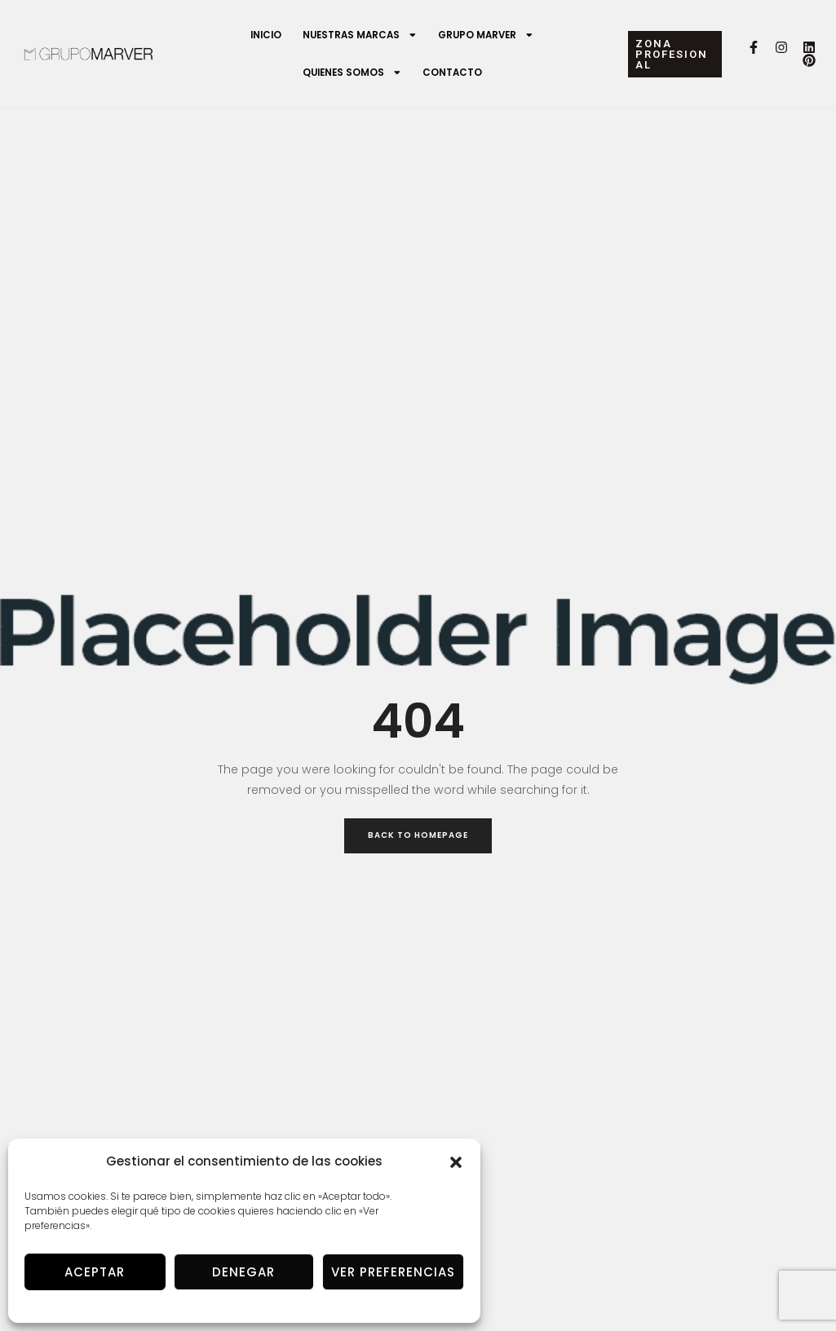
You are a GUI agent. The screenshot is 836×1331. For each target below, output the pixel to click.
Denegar (243, 1271)
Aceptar (94, 1271)
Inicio (265, 35)
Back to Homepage (418, 835)
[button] (456, 1162)
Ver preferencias (393, 1271)
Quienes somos (352, 72)
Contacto (452, 72)
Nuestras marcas (360, 35)
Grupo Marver (486, 35)
